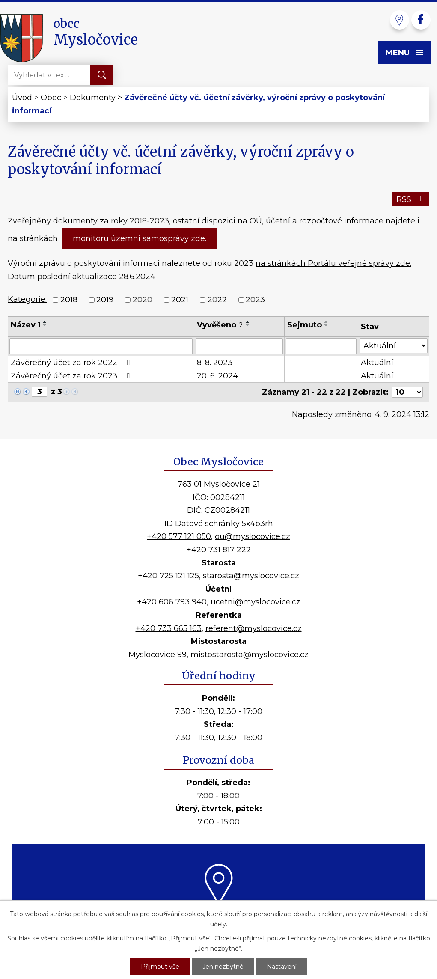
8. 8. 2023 (214, 362)
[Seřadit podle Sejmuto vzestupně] (326, 322)
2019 (104, 300)
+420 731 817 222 (219, 549)
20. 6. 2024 (217, 376)
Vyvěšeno (220, 325)
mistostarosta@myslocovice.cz (249, 654)
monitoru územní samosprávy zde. (139, 238)
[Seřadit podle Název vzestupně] (45, 322)
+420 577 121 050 (179, 536)
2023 (255, 300)
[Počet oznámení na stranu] (407, 392)
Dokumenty (93, 97)
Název (26, 325)
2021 (179, 300)
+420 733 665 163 (169, 628)
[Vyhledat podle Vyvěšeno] (239, 346)
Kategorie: (27, 299)
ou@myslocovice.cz (252, 536)
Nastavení (282, 966)
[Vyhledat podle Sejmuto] (321, 346)
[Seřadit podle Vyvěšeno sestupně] (248, 325)
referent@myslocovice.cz (253, 628)
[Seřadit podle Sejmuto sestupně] (326, 325)
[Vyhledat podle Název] (101, 346)
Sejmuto (304, 325)
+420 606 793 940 (172, 602)
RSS (410, 199)
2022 (217, 300)
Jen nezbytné (223, 966)
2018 (68, 300)
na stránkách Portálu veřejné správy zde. (333, 263)
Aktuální (377, 362)
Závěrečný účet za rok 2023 (72, 376)
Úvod (22, 97)
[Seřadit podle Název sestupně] (45, 325)
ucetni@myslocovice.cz (255, 602)
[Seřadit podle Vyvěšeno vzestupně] (248, 322)
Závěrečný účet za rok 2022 (72, 362)
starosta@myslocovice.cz (251, 575)
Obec (51, 97)
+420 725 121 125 (168, 575)
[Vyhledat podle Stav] (394, 345)
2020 (142, 300)
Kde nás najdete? (218, 915)
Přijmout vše (160, 966)
